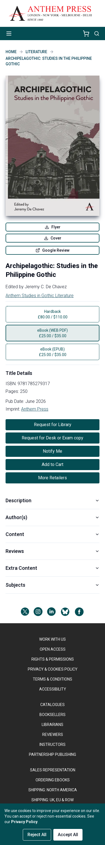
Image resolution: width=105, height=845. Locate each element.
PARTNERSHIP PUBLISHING (52, 754)
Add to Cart (52, 464)
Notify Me (52, 451)
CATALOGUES (52, 704)
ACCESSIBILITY (52, 689)
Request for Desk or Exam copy (52, 437)
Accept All (68, 834)
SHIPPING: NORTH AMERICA (52, 790)
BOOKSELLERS (52, 714)
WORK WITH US (52, 639)
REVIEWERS (52, 734)
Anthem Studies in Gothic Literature (40, 295)
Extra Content (52, 568)
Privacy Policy (24, 822)
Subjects (52, 585)
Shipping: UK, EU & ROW (52, 800)
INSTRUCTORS (52, 744)
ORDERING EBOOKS (53, 780)
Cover (52, 238)
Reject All (37, 834)
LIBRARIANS (52, 724)
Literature (36, 52)
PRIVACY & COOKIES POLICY (53, 669)
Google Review (52, 250)
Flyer (53, 227)
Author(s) (52, 517)
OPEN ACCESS (53, 649)
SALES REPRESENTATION (52, 770)
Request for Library (52, 424)
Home (11, 52)
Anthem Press (34, 409)
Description (52, 500)
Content (52, 534)
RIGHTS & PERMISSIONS (52, 659)
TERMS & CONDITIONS (52, 679)
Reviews (52, 551)
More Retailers (52, 477)
